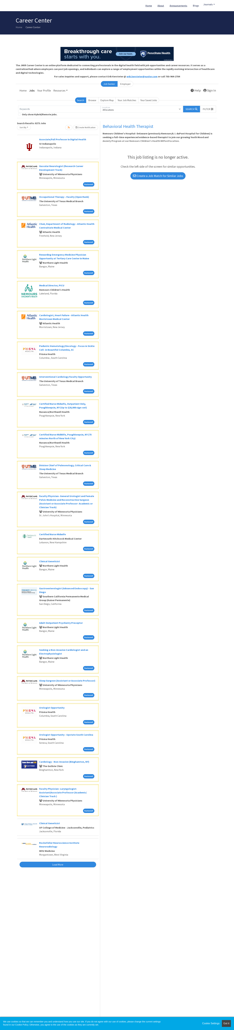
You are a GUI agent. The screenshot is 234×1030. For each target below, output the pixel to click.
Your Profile (44, 90)
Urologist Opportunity (52, 707)
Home (148, 5)
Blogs (196, 5)
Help (196, 90)
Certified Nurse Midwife (52, 534)
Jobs (32, 90)
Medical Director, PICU (51, 285)
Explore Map (107, 100)
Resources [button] (59, 90)
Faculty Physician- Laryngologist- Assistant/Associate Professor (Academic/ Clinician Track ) (63, 792)
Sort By (23, 127)
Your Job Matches (127, 100)
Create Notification (85, 127)
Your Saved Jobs (148, 100)
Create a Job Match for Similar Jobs (158, 176)
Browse (92, 100)
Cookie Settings (211, 1023)
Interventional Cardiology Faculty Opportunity (65, 376)
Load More (57, 864)
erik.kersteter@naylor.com (142, 76)
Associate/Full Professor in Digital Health (62, 139)
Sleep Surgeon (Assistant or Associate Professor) (67, 680)
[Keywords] (59, 109)
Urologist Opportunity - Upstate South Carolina (66, 734)
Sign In (209, 90)
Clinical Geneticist (49, 561)
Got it (226, 1023)
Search (80, 100)
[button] (208, 109)
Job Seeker (109, 83)
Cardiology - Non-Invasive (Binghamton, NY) (64, 761)
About (161, 5)
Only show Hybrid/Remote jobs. (39, 114)
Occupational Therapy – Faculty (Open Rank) (64, 196)
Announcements (178, 5)
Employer (125, 83)
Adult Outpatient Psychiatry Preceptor (61, 622)
